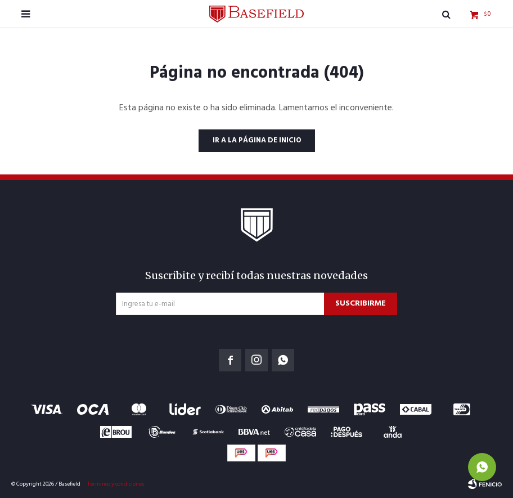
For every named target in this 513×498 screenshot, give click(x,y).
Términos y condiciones (115, 483)
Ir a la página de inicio (257, 140)
